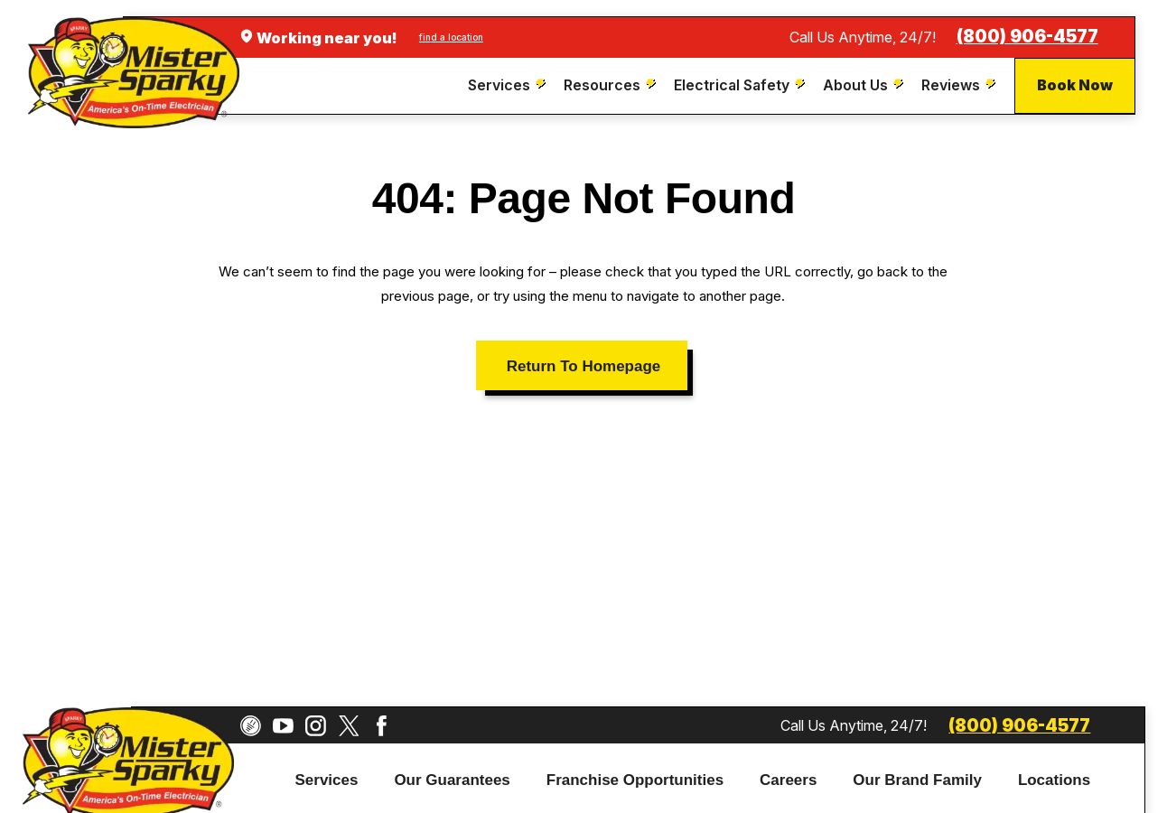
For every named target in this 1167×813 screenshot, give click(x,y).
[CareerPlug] (250, 725)
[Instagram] (315, 725)
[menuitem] (509, 85)
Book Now (1075, 85)
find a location (451, 37)
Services (327, 780)
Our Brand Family (917, 780)
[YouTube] (283, 725)
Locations (1054, 780)
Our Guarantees (451, 780)
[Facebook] (381, 725)
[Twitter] (349, 725)
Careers (788, 780)
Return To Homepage (583, 366)
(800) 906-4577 (1027, 36)
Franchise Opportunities (635, 780)
